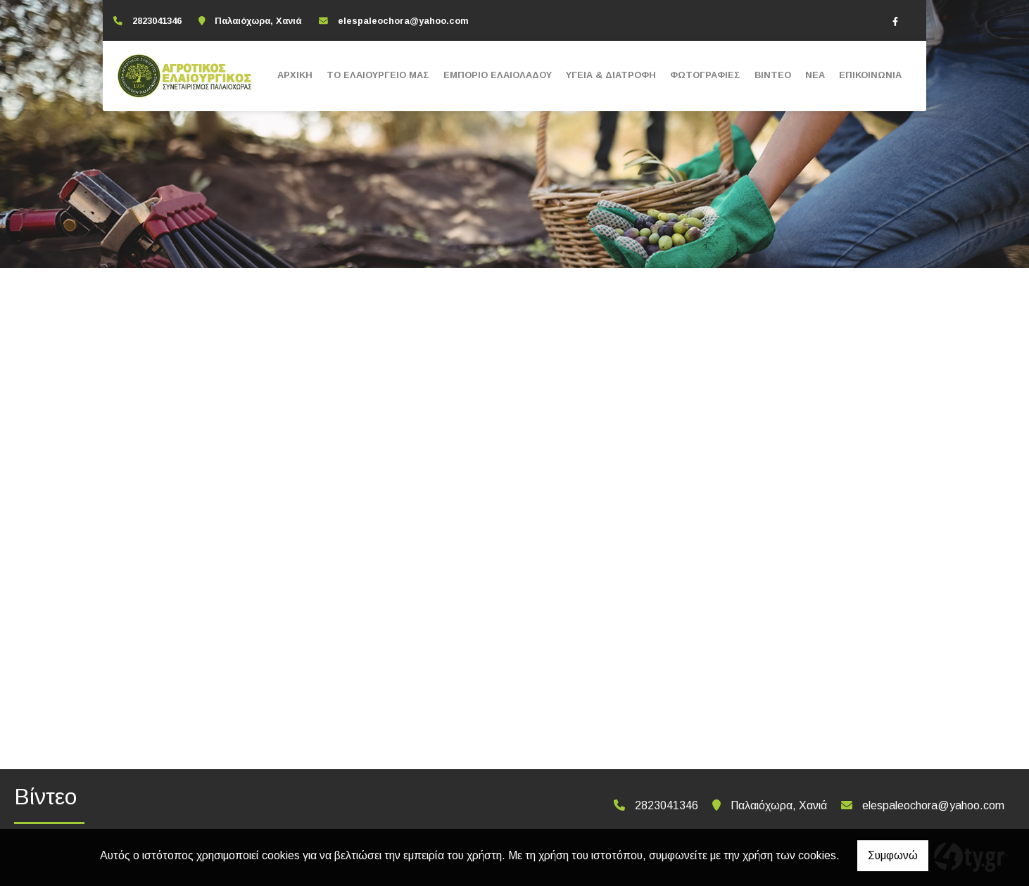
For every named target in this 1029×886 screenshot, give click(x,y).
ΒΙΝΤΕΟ (773, 75)
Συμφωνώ (893, 855)
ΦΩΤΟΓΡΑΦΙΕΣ (705, 75)
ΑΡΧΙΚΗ (295, 75)
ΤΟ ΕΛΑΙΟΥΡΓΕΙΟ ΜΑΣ (378, 75)
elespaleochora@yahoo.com (403, 20)
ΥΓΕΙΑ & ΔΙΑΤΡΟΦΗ (611, 75)
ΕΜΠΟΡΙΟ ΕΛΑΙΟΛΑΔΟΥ (497, 75)
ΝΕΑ (815, 75)
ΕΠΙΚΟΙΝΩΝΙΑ (870, 75)
